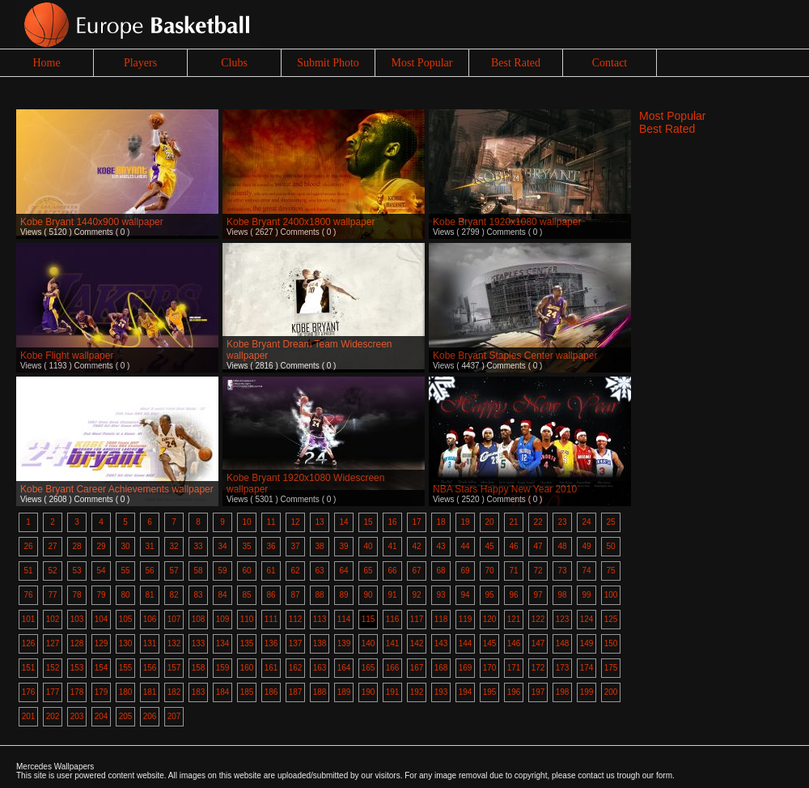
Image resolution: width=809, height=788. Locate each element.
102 (53, 619)
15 (367, 522)
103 (77, 619)
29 (100, 546)
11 (270, 522)
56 (149, 570)
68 (440, 570)
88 (319, 594)
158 (198, 667)
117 (417, 619)
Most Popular (422, 63)
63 (319, 570)
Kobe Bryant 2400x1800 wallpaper (301, 222)
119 (465, 619)
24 (586, 522)
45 (489, 546)
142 (417, 643)
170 (490, 667)
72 (537, 570)
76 (27, 594)
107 (174, 619)
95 (489, 594)
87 (294, 594)
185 (247, 692)
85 (246, 594)
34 (222, 546)
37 (294, 546)
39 (343, 546)
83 (197, 594)
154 (101, 667)
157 (174, 667)
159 (223, 667)
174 (587, 667)
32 (173, 546)
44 (464, 546)
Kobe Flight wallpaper (66, 355)
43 (440, 546)
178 (77, 692)
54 (100, 570)
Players (140, 63)
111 (271, 619)
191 (393, 692)
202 (53, 716)
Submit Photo (328, 63)
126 (29, 643)
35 (246, 546)
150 (611, 643)
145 (490, 643)
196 (514, 692)
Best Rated (515, 63)
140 (368, 643)
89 (343, 594)
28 (76, 546)
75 (610, 570)
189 (344, 692)
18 (440, 522)
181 (150, 692)
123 (563, 619)
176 (29, 692)
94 (464, 594)
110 (247, 619)
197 (538, 692)
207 (174, 716)
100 (611, 594)
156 (150, 667)
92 (416, 594)
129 (101, 643)
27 (52, 546)
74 (586, 570)
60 (246, 570)
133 (198, 643)
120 (490, 619)
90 (367, 594)
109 (223, 619)
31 (149, 546)
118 (441, 619)
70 (489, 570)
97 (537, 594)
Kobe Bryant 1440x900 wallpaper (91, 222)
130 (126, 643)
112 (296, 619)
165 (368, 667)
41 (392, 546)
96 (513, 594)
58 (197, 570)
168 (441, 667)
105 (126, 619)
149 (587, 643)
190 (368, 692)
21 (513, 522)
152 (53, 667)
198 (563, 692)
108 (198, 619)
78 (76, 594)
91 (392, 594)
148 (563, 643)
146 (514, 643)
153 (77, 667)
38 (319, 546)
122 (538, 619)
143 (441, 643)
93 (440, 594)
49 (586, 546)
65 (367, 570)
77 (52, 594)
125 (611, 619)
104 (101, 619)
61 (270, 570)
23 (561, 522)
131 (150, 643)
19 (464, 522)
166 (393, 667)
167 (417, 667)
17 (416, 522)
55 (125, 570)
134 (223, 643)
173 (563, 667)
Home (46, 63)
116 (393, 619)
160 (247, 667)
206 (150, 716)
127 (53, 643)
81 (149, 594)
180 (126, 692)
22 (537, 522)
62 (294, 570)
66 (392, 570)
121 (514, 619)
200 (611, 692)
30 (125, 546)
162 (296, 667)
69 (464, 570)
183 (198, 692)
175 (611, 667)
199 (587, 692)
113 (320, 619)
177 (53, 692)
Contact (610, 63)
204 (101, 716)
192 (417, 692)
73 (561, 570)
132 (174, 643)
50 (610, 546)
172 (538, 667)
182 (174, 692)
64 (343, 570)
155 (126, 667)
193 (441, 692)
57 (173, 570)
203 (77, 716)
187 (296, 692)
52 (52, 570)
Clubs (234, 63)
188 (320, 692)
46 (513, 546)
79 (100, 594)
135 (247, 643)
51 (27, 570)
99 (586, 594)
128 (77, 643)
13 (319, 522)
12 (294, 522)
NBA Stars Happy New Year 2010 (505, 489)
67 (416, 570)
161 (271, 667)
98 (561, 594)
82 (173, 594)
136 (271, 643)
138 (320, 643)
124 (587, 619)
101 (29, 619)
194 (465, 692)
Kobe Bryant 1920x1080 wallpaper (507, 222)
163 (320, 667)
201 (29, 716)
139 (344, 643)
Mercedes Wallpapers (55, 766)
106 (150, 619)
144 (465, 643)
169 (465, 667)
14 (343, 522)
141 (393, 643)
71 (513, 570)
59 (222, 570)
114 (344, 619)
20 (489, 522)
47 (537, 546)
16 (392, 522)
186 (271, 692)
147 (538, 643)
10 (246, 522)
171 (514, 667)
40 (367, 546)
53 (76, 570)
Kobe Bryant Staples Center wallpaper (515, 355)
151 (29, 667)
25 (610, 522)
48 (561, 546)
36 (270, 546)
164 (344, 667)
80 (125, 594)
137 (296, 643)
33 (197, 546)
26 (27, 546)
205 (126, 716)
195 (490, 692)
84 (222, 594)
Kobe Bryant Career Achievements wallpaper (117, 489)
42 (416, 546)
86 (270, 594)
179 (101, 692)
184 (223, 692)
